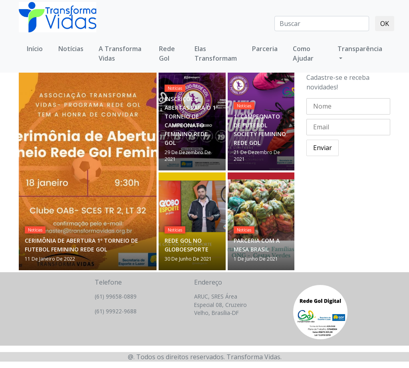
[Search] (321, 23)
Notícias (35, 230)
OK (384, 23)
